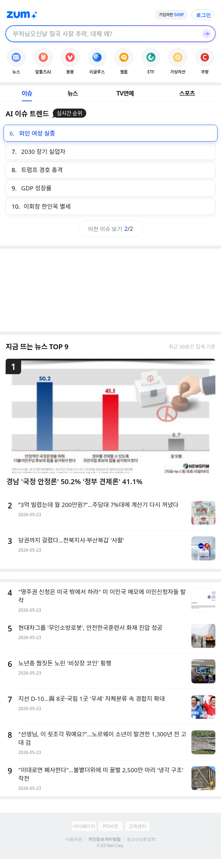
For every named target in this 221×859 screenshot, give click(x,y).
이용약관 (74, 839)
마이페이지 (84, 826)
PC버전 (110, 826)
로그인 (203, 15)
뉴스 (73, 93)
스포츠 (187, 93)
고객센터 (137, 826)
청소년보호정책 (141, 839)
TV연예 (125, 93)
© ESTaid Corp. (110, 845)
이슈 (27, 93)
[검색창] (101, 34)
